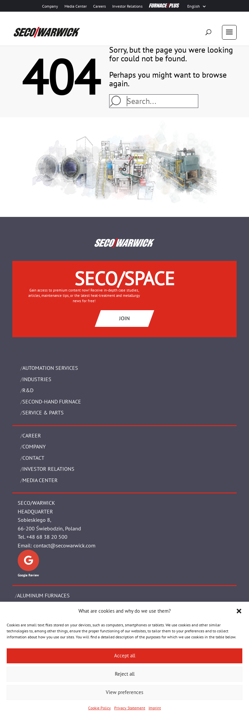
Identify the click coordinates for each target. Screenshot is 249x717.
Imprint (155, 707)
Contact (33, 457)
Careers (99, 6)
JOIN (124, 318)
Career (31, 435)
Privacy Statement (129, 707)
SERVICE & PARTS (43, 412)
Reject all (125, 674)
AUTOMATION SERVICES (50, 367)
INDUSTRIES (36, 379)
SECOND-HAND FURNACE (51, 401)
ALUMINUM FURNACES (43, 595)
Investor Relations (127, 6)
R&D (27, 390)
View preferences (124, 692)
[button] (239, 611)
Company (50, 6)
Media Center (75, 6)
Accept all (124, 655)
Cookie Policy (99, 707)
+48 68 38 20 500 (46, 536)
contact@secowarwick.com (64, 545)
